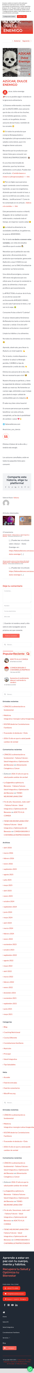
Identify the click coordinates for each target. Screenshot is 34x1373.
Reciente (18, 653)
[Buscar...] (17, 644)
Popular (8, 653)
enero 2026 (8, 864)
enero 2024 (8, 939)
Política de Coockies (21, 1363)
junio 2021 (8, 1009)
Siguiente (26, 41)
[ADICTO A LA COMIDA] (6, 660)
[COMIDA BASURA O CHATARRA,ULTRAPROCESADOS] (6, 668)
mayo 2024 (8, 917)
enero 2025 (8, 896)
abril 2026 (8, 848)
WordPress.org (9, 1093)
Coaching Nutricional (12, 1032)
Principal (7, 1054)
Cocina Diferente (10, 1038)
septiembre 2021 (10, 1003)
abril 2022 (8, 971)
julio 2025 (8, 880)
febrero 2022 (9, 982)
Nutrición (7, 1048)
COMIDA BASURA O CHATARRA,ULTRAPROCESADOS (20, 669)
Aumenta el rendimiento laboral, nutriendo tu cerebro (19, 680)
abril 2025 (8, 891)
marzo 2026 (8, 853)
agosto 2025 (8, 874)
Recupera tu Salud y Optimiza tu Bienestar (16, 1272)
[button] (4, 520)
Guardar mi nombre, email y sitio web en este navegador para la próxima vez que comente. (16, 626)
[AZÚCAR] (17, 62)
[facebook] (5, 1305)
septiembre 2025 (10, 869)
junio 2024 (8, 912)
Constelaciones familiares (13, 1043)
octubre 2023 (9, 950)
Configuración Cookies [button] (9, 16)
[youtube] (12, 1305)
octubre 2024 (9, 901)
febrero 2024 (9, 934)
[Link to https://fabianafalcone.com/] (4, 1312)
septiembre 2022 (10, 955)
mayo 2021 (8, 1014)
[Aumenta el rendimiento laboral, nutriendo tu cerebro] (6, 679)
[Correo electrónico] (17, 611)
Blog (5, 1027)
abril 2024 (8, 923)
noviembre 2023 (10, 944)
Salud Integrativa (10, 1059)
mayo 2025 (8, 885)
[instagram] (9, 1305)
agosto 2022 (8, 960)
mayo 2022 (8, 966)
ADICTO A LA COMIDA (19, 659)
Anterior (17, 41)
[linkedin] (16, 1305)
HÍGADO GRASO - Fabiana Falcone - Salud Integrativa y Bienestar (16, 535)
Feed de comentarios (12, 1088)
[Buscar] (5, 644)
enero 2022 (8, 987)
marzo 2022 (8, 977)
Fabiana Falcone (22, 1359)
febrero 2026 (9, 858)
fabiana (16, 498)
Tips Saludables (10, 1064)
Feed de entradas (10, 1083)
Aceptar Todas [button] (22, 16)
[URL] (17, 616)
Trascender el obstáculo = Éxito (16, 733)
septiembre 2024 (10, 907)
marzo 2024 (8, 928)
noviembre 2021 (10, 998)
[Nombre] (17, 605)
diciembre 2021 (10, 993)
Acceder (7, 1077)
